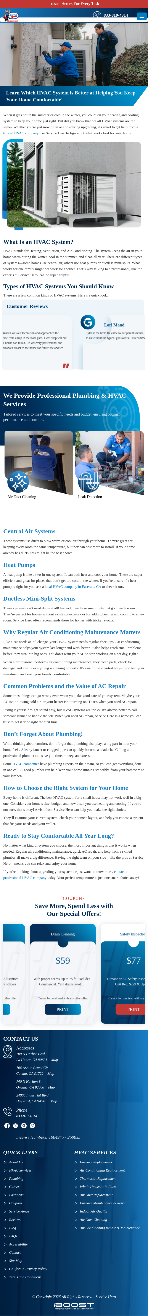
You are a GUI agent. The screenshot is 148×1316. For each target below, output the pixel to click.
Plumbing (16, 1178)
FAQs (13, 1236)
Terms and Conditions (25, 1277)
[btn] (142, 16)
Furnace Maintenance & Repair (103, 1203)
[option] (74, 341)
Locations (16, 1195)
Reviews (15, 1220)
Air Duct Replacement (96, 1195)
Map (54, 1060)
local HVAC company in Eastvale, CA (73, 587)
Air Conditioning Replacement (103, 1170)
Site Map (15, 1261)
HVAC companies (26, 764)
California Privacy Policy (28, 1269)
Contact (15, 1252)
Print (38, 995)
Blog (12, 1228)
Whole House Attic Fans (98, 1187)
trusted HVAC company (21, 133)
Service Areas (19, 1211)
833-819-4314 (116, 15)
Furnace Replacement (96, 1162)
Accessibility (18, 1244)
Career (14, 1187)
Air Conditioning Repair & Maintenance (110, 1228)
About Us (16, 1162)
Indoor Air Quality (93, 1211)
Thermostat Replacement (98, 1178)
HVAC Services (20, 1170)
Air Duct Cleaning (93, 1220)
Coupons (15, 1203)
